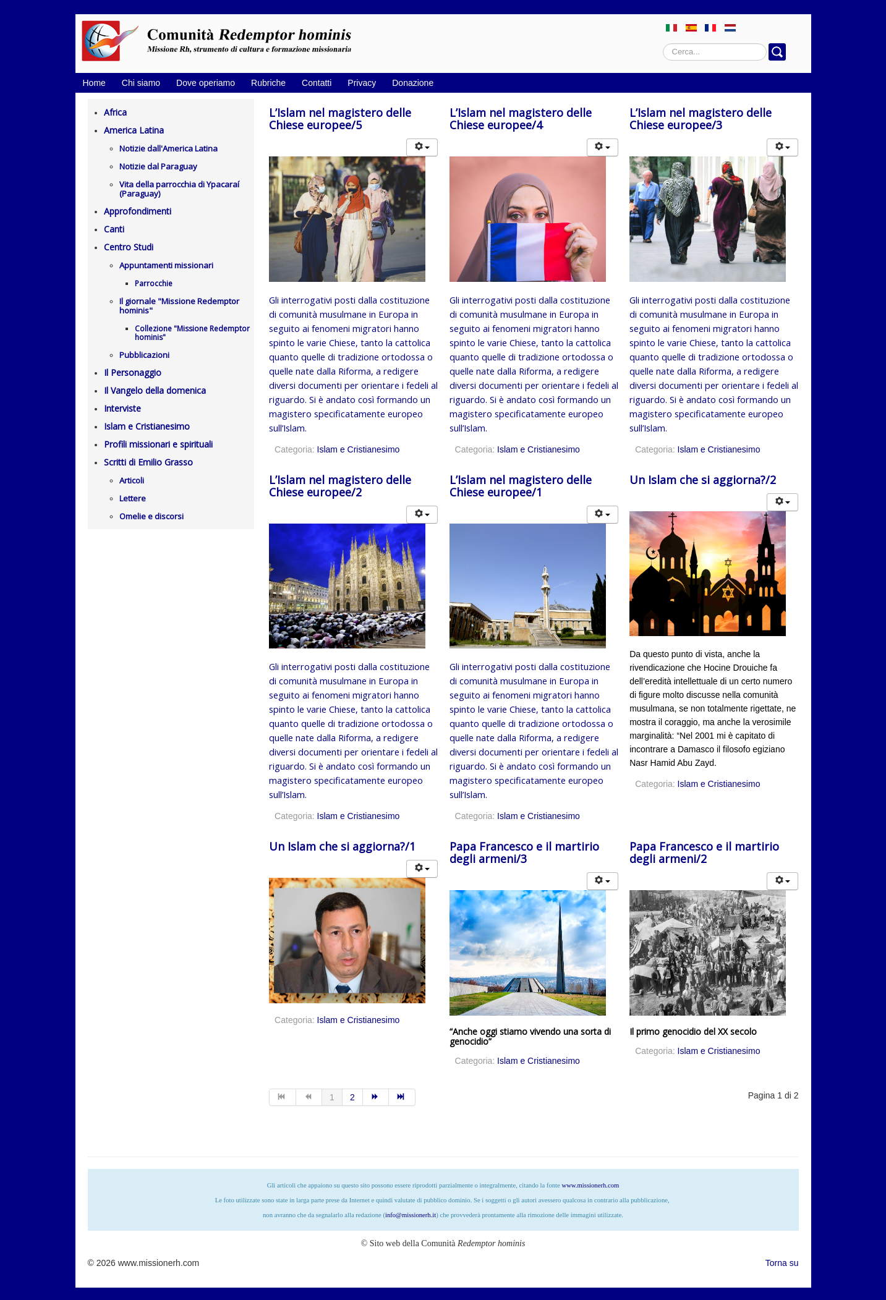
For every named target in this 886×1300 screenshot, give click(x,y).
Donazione (412, 83)
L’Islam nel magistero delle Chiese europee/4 (520, 118)
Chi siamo (141, 83)
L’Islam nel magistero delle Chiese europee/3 (700, 118)
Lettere (132, 498)
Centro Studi (128, 247)
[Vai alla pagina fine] (402, 1097)
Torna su (782, 1263)
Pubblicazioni (144, 354)
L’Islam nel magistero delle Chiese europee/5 (340, 118)
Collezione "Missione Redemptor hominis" (192, 332)
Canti (114, 229)
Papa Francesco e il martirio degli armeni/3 (524, 852)
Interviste (122, 408)
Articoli (131, 480)
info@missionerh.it (410, 1215)
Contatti (316, 83)
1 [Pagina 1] (332, 1097)
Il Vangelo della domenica (155, 390)
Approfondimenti (137, 211)
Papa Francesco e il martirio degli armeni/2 (704, 852)
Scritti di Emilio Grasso (148, 462)
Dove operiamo (205, 83)
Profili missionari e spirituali (158, 444)
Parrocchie (154, 283)
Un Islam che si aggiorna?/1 (342, 846)
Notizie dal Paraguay (158, 166)
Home (94, 83)
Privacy (361, 83)
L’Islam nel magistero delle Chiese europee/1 (520, 485)
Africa (115, 112)
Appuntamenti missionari (166, 265)
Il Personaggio (132, 372)
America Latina (134, 130)
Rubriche (268, 83)
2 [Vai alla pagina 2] (352, 1097)
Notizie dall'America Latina (168, 148)
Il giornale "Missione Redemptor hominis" (179, 305)
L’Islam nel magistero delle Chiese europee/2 (340, 485)
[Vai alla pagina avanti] (376, 1097)
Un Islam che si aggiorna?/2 (702, 479)
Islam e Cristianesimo (147, 426)
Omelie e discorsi (151, 516)
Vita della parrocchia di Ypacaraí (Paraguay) (179, 189)
